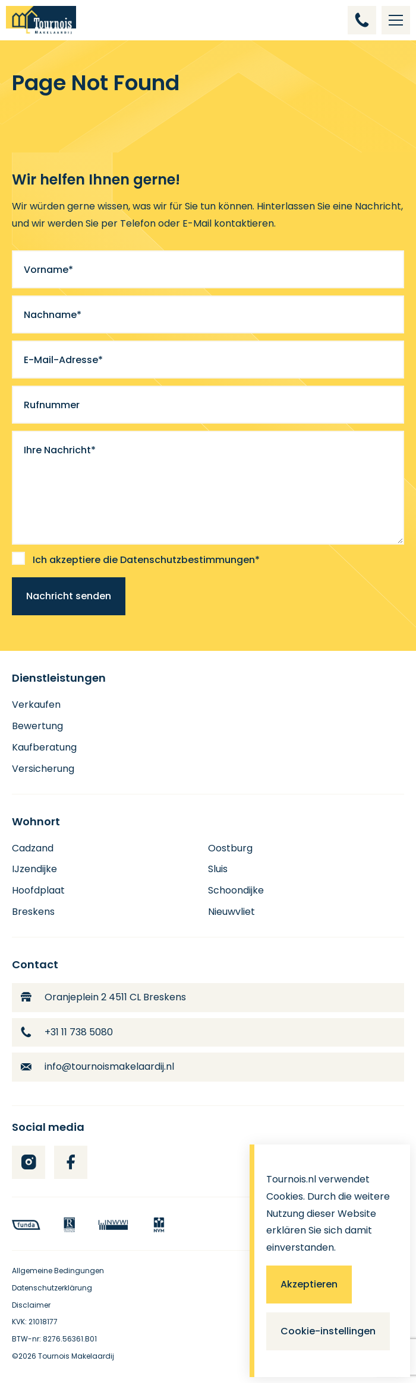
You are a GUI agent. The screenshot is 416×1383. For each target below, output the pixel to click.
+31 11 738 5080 (67, 1032)
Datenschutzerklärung (52, 1288)
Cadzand (32, 848)
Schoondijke (236, 890)
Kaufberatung (44, 747)
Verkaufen (36, 704)
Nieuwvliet (231, 911)
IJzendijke (34, 869)
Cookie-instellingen (328, 1331)
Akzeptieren (309, 1284)
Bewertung (37, 726)
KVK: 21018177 (35, 1322)
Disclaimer (31, 1305)
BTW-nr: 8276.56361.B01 (54, 1339)
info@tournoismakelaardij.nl (97, 1066)
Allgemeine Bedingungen (58, 1271)
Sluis (218, 869)
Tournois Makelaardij (76, 1356)
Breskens (33, 911)
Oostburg (230, 848)
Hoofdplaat (38, 890)
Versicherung (43, 768)
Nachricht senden (68, 596)
